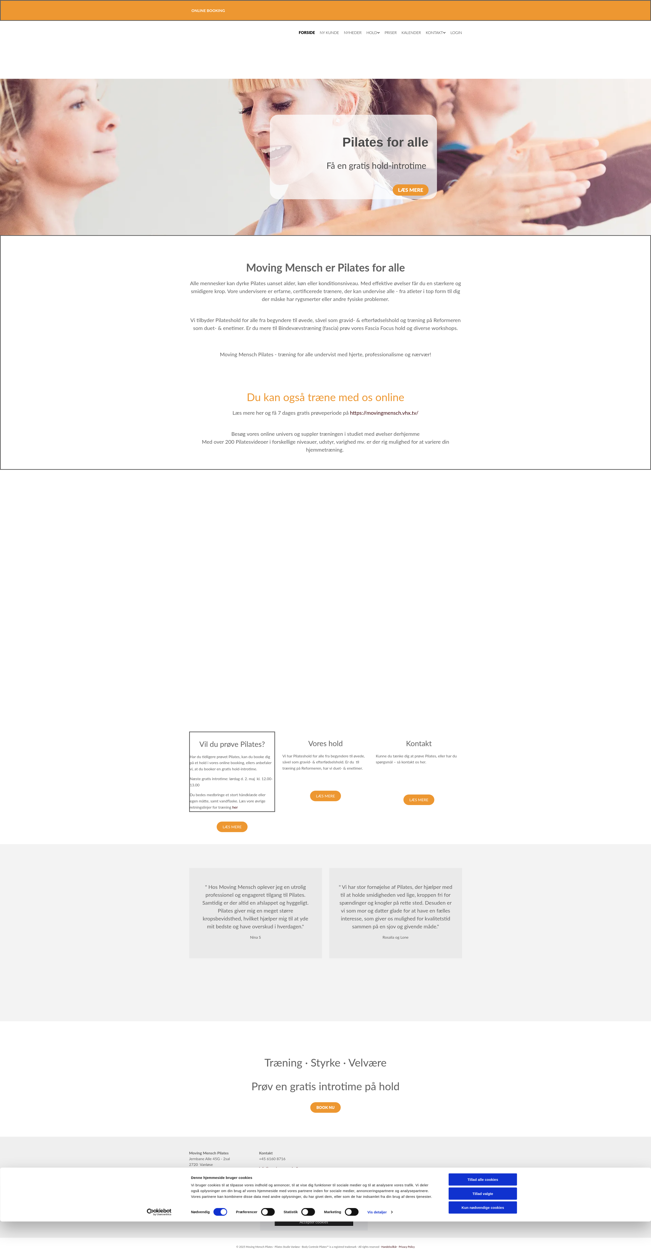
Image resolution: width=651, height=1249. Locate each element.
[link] (314, 1191)
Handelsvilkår (389, 1246)
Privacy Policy (407, 1246)
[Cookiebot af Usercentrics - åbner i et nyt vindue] (159, 1049)
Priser (389, 32)
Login (454, 32)
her (235, 807)
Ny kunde (328, 32)
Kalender (409, 32)
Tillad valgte (482, 1031)
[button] (410, 189)
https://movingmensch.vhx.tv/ (384, 412)
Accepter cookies (314, 1222)
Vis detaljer (377, 1050)
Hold (370, 32)
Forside (305, 32)
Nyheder (351, 32)
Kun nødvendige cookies (483, 1045)
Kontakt (433, 32)
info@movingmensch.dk (279, 1168)
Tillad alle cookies (482, 1017)
